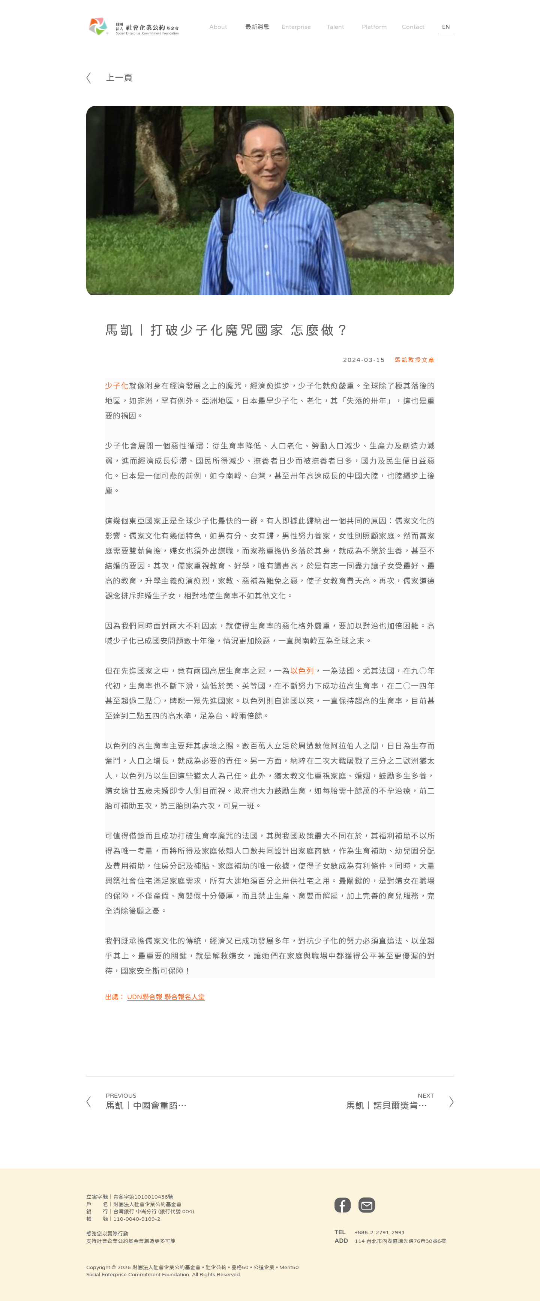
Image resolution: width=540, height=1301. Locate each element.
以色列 (302, 670)
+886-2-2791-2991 (380, 1232)
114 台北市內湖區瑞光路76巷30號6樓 (400, 1241)
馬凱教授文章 (414, 360)
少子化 (117, 385)
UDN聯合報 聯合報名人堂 (166, 996)
